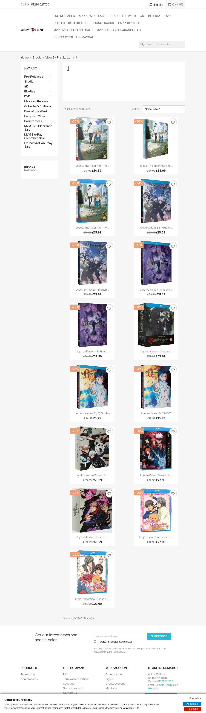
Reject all (193, 708)
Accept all (192, 703)
